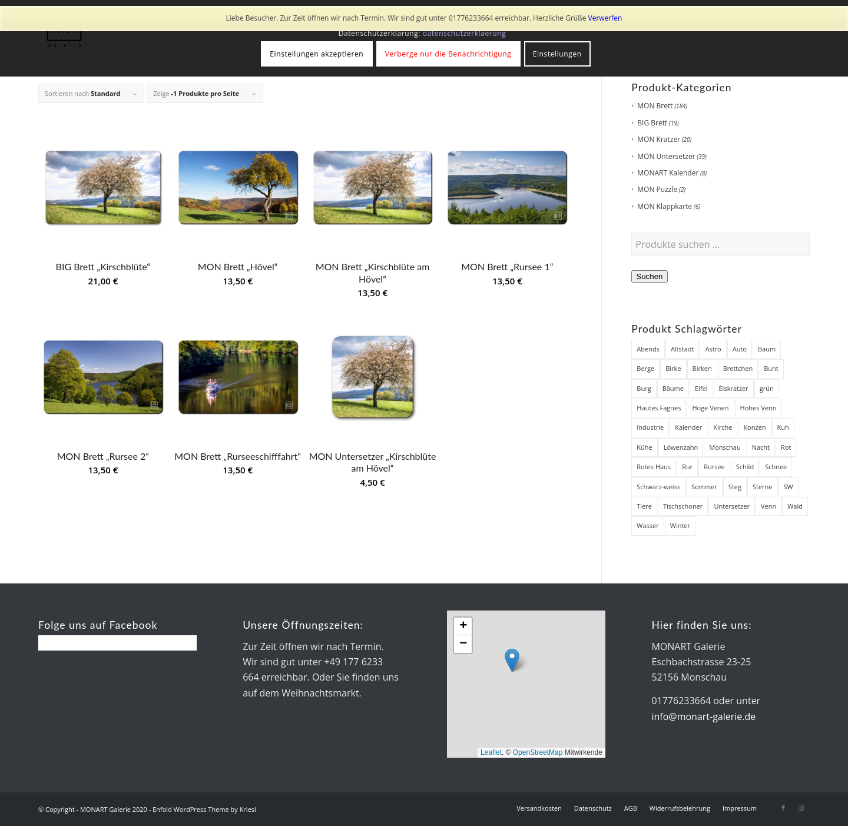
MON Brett (655, 106)
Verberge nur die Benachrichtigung (448, 54)
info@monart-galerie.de (703, 716)
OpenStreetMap (538, 752)
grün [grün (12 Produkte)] (767, 388)
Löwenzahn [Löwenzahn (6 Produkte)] (681, 447)
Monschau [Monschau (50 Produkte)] (724, 447)
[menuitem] (539, 808)
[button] (512, 660)
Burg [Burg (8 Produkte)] (644, 388)
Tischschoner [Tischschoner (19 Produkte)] (683, 506)
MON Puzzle (657, 189)
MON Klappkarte (664, 206)
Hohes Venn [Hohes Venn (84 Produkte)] (758, 407)
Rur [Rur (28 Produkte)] (687, 466)
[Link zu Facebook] (783, 808)
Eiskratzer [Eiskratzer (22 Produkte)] (733, 388)
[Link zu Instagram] (801, 808)
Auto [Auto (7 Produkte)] (740, 348)
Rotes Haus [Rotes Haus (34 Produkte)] (654, 466)
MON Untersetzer (666, 156)
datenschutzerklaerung (464, 33)
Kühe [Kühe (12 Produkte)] (644, 447)
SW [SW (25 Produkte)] (788, 486)
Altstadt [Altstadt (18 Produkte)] (682, 348)
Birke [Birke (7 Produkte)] (673, 368)
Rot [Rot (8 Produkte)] (786, 447)
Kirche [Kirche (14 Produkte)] (722, 427)
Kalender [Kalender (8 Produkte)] (688, 427)
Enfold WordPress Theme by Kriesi (204, 809)
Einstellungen (557, 54)
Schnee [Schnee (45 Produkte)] (776, 466)
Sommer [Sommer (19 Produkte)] (704, 486)
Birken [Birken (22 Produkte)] (702, 368)
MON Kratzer (658, 139)
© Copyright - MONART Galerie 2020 (92, 809)
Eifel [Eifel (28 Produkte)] (701, 388)
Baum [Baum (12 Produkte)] (767, 348)
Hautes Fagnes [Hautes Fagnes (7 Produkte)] (659, 407)
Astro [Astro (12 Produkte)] (713, 348)
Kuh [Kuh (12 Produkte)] (783, 427)
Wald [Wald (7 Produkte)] (795, 506)
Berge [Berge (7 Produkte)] (645, 368)
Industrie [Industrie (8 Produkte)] (650, 427)
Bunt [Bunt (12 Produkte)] (771, 368)
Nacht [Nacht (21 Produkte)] (761, 447)
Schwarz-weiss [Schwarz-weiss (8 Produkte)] (658, 486)
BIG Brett (652, 123)
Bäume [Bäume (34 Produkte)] (673, 388)
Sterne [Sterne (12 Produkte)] (763, 486)
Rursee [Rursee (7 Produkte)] (714, 466)
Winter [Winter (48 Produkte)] (680, 525)
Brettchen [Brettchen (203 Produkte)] (738, 368)
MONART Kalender (667, 173)
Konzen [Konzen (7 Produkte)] (754, 427)
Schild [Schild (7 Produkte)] (745, 466)
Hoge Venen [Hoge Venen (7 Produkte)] (710, 407)
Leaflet (491, 752)
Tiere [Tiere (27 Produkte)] (644, 506)
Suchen (649, 276)
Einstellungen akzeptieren (316, 54)
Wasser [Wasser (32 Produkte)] (647, 525)
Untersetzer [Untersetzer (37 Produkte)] (732, 506)
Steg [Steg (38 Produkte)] (734, 486)
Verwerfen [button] (605, 18)
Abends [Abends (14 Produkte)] (648, 348)
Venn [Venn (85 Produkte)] (768, 506)
